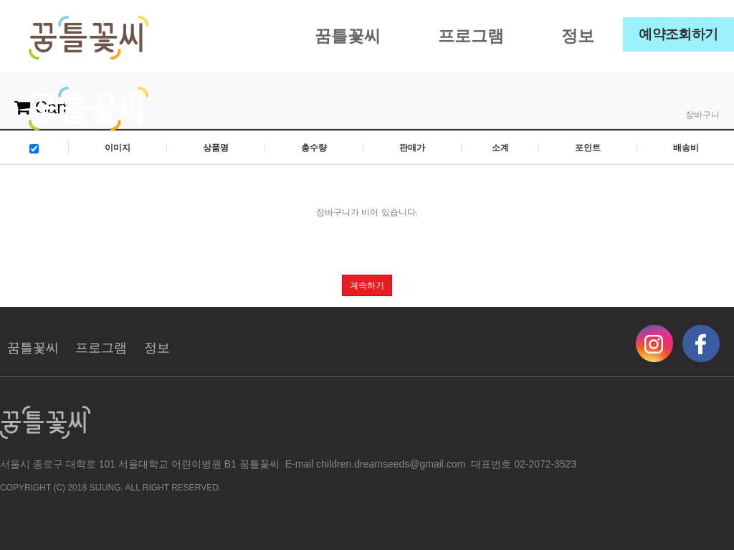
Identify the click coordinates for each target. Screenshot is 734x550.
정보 (577, 36)
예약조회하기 (678, 34)
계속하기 (367, 285)
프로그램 (471, 36)
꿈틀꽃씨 (348, 36)
